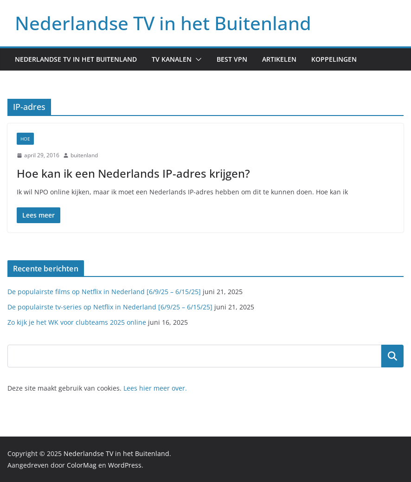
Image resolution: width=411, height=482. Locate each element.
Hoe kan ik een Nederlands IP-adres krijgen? (133, 173)
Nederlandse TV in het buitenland (76, 59)
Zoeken (392, 356)
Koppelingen (334, 59)
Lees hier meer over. (155, 388)
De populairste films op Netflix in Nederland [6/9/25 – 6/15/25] (104, 291)
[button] (197, 59)
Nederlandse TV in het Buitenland (163, 23)
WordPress (124, 465)
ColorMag (81, 465)
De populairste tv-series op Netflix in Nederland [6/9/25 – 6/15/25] (109, 306)
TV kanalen (172, 59)
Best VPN (232, 59)
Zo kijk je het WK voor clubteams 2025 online (76, 322)
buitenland (84, 155)
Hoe (25, 138)
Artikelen (279, 59)
